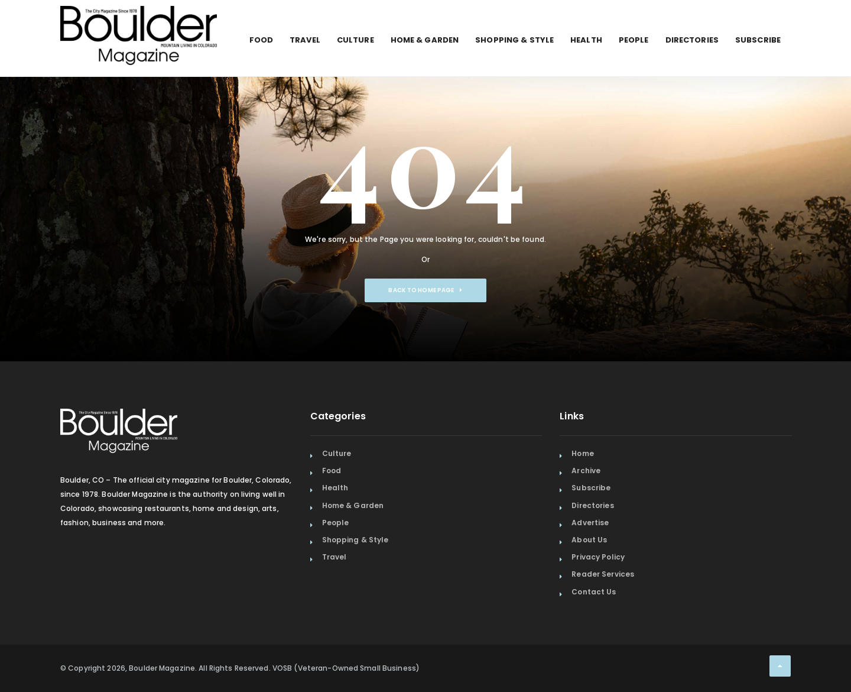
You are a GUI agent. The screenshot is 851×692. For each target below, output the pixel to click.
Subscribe (758, 40)
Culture (355, 40)
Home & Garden (425, 40)
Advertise (590, 523)
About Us (589, 540)
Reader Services (602, 574)
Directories (692, 40)
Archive (585, 470)
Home (582, 453)
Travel (305, 40)
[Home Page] (138, 20)
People (634, 40)
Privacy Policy (598, 557)
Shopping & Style (514, 40)
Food (261, 40)
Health (586, 40)
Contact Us (593, 592)
